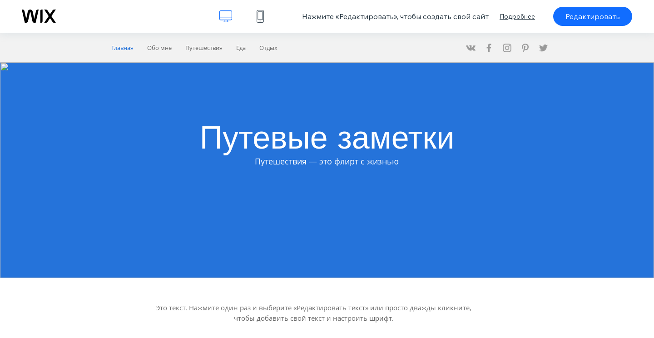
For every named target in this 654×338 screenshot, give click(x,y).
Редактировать (592, 16)
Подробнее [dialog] (517, 16)
